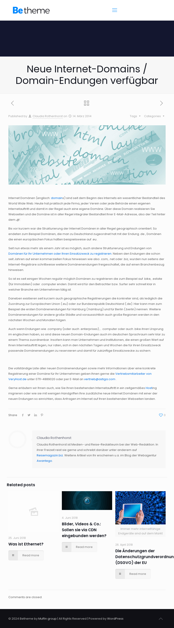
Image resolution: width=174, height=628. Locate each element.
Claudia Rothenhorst (48, 116)
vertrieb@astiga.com (99, 379)
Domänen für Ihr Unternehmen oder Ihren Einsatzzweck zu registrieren (59, 253)
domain (57, 198)
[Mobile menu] (114, 10)
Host (149, 388)
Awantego (44, 461)
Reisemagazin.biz (50, 455)
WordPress (115, 618)
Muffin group (47, 618)
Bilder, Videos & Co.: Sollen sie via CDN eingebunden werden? (84, 529)
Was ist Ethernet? (26, 544)
